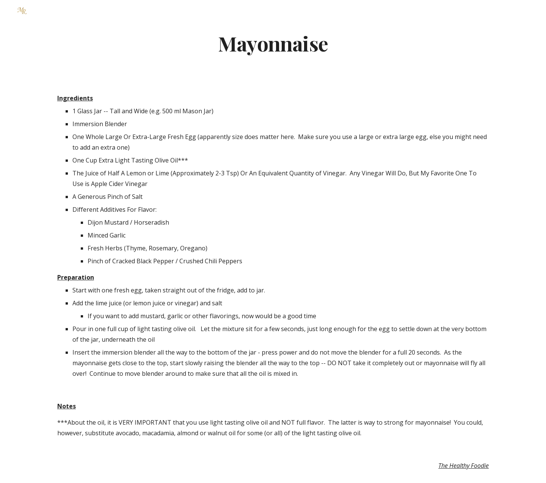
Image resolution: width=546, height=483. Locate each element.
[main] (273, 43)
